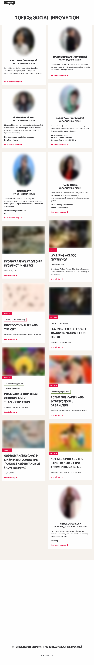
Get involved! (47, 655)
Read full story (56, 279)
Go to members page (12, 82)
